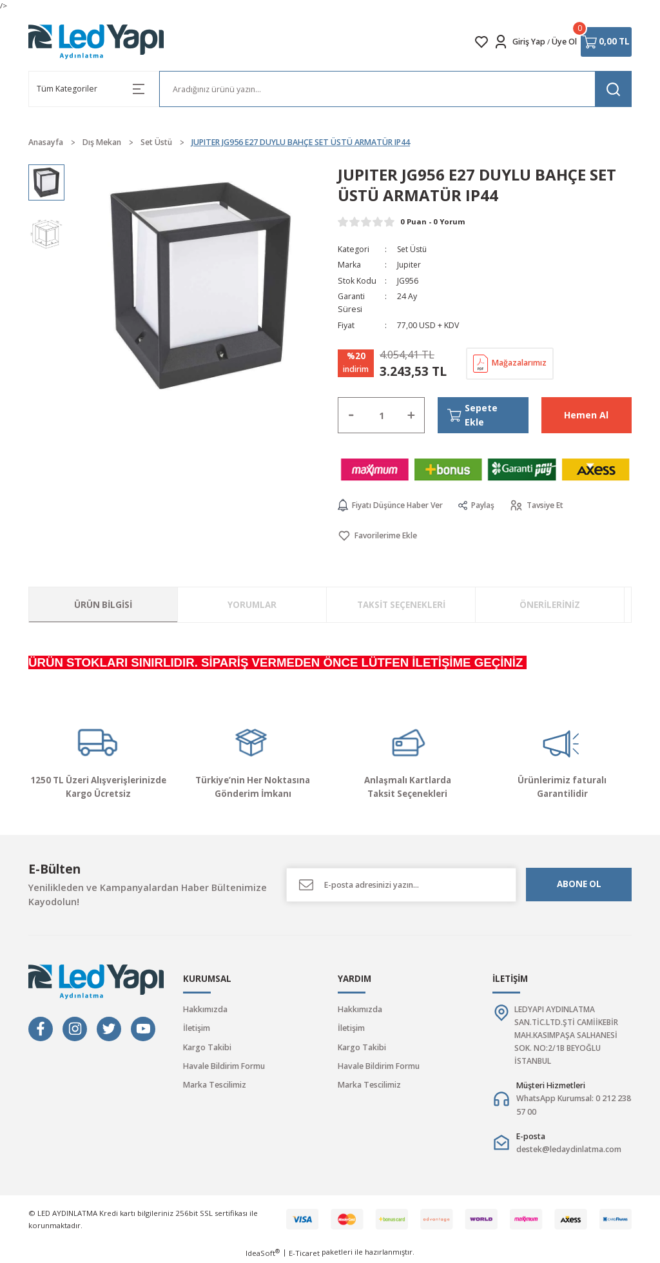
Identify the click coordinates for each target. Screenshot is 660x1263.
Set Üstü (413, 249)
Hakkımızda (205, 1009)
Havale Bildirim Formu (224, 1066)
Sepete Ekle (472, 415)
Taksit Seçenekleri (401, 605)
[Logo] (96, 41)
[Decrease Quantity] (351, 415)
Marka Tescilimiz (214, 1085)
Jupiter (409, 264)
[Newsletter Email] (401, 885)
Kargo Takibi (207, 1047)
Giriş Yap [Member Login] (528, 41)
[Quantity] (381, 415)
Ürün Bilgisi (103, 605)
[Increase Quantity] (411, 415)
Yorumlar (252, 605)
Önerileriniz (549, 605)
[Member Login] (501, 42)
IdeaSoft (263, 1254)
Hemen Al (586, 415)
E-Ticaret (304, 1254)
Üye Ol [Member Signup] (564, 41)
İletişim (196, 1028)
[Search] (395, 89)
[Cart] (606, 42)
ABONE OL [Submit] (579, 884)
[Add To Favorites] (378, 536)
